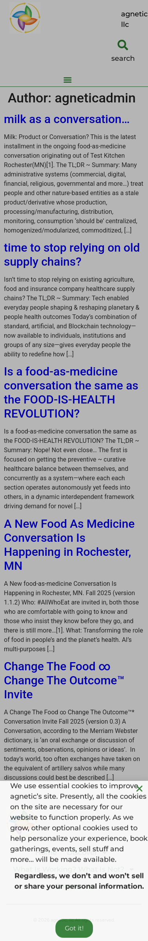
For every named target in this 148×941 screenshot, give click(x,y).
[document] (74, 470)
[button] (139, 800)
